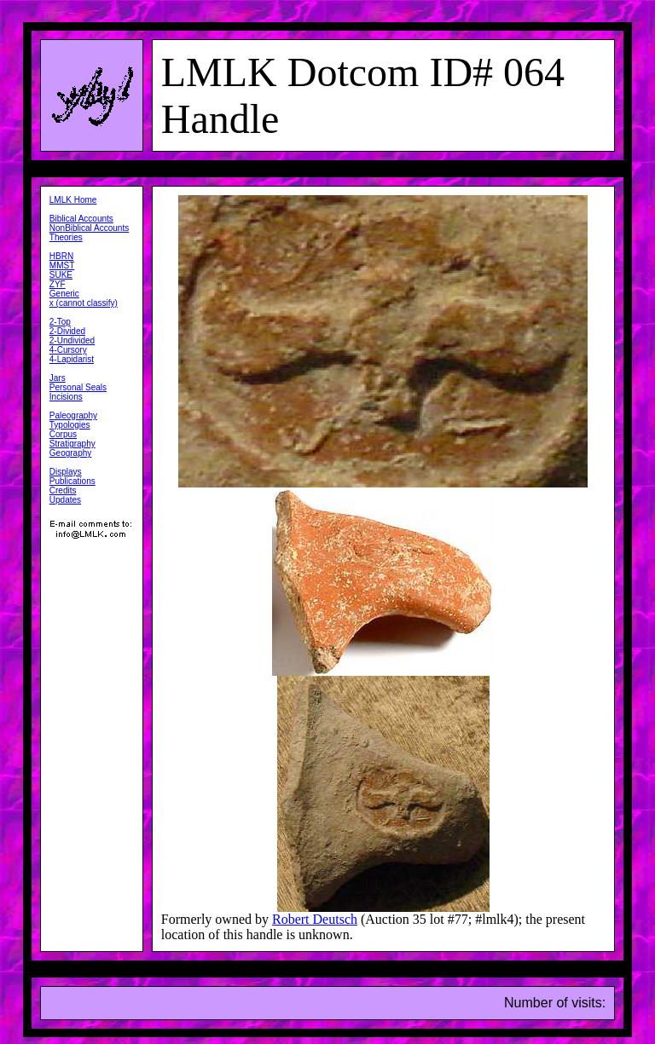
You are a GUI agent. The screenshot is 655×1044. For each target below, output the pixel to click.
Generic (64, 293)
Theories (66, 237)
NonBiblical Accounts (89, 228)
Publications (72, 481)
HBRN (61, 256)
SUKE (60, 275)
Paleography (73, 415)
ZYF (57, 284)
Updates (65, 500)
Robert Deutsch (314, 919)
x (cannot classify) (83, 303)
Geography (70, 453)
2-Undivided (72, 340)
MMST (61, 265)
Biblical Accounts (81, 218)
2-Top (60, 321)
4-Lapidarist (71, 359)
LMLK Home (73, 200)
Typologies (69, 425)
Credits (63, 490)
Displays (65, 471)
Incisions (66, 396)
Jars (57, 378)
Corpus (63, 434)
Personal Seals (78, 387)
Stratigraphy (72, 443)
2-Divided (67, 331)
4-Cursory (68, 350)
